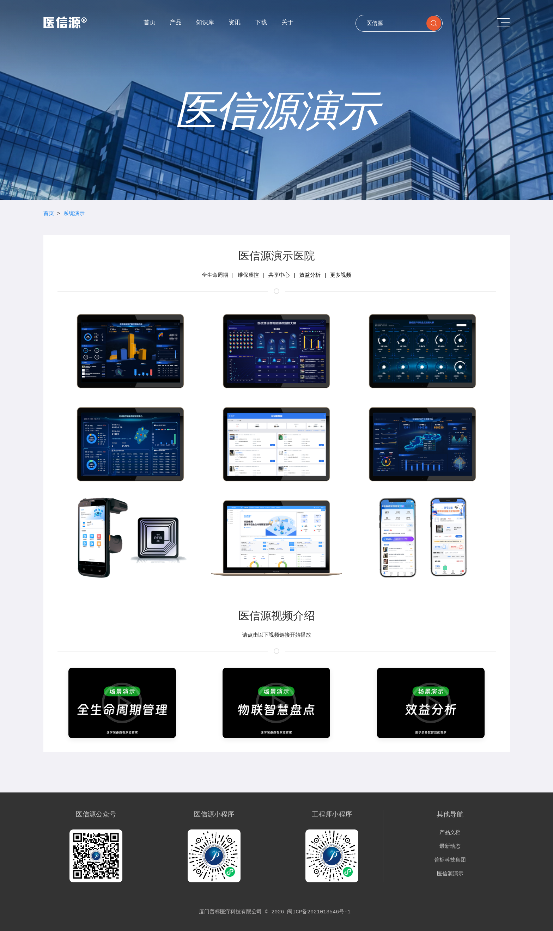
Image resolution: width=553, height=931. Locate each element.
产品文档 (450, 832)
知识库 (205, 22)
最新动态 (450, 846)
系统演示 (74, 213)
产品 (176, 22)
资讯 (235, 22)
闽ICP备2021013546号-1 (319, 912)
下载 (261, 22)
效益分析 (310, 275)
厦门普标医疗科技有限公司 (230, 912)
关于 (287, 22)
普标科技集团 (450, 860)
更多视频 (340, 275)
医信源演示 (450, 874)
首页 (150, 22)
